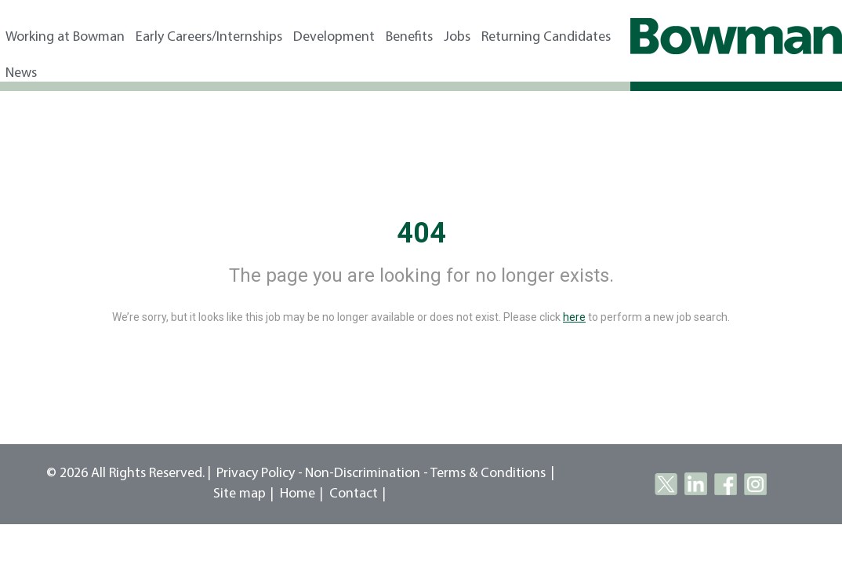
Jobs (457, 37)
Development (334, 37)
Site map (239, 494)
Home (297, 494)
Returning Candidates (546, 37)
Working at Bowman (65, 37)
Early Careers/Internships (209, 37)
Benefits (409, 37)
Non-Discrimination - (367, 473)
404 (421, 233)
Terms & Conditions (488, 473)
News (21, 73)
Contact (353, 494)
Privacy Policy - (259, 473)
